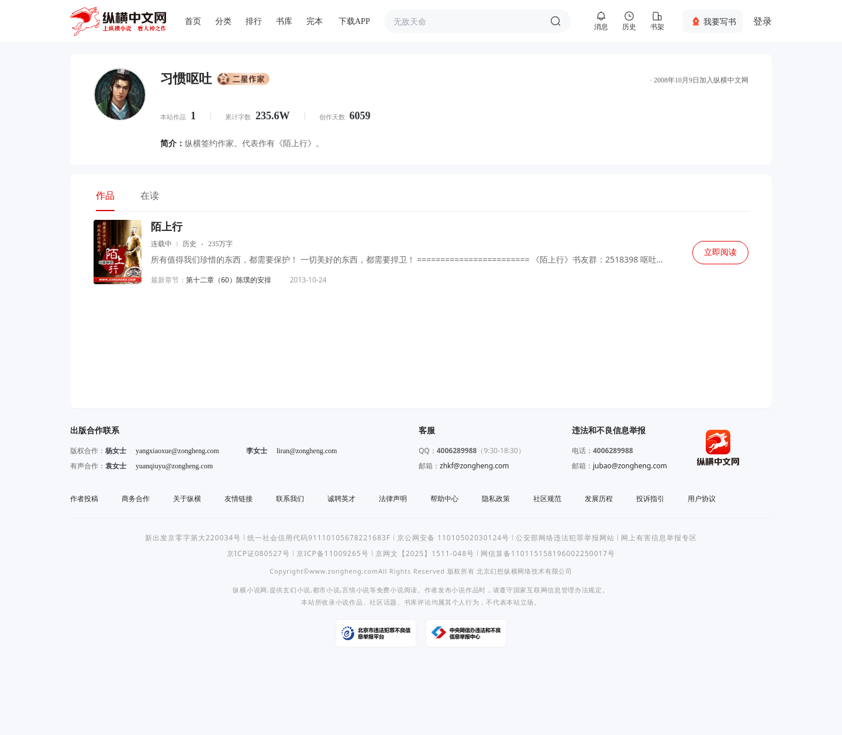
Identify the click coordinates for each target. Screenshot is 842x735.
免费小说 (390, 589)
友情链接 (239, 498)
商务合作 (136, 498)
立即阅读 (720, 252)
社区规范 (547, 498)
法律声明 (393, 498)
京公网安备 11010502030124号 (453, 538)
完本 (314, 21)
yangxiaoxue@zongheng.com (177, 451)
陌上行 (166, 227)
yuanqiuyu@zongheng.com (174, 466)
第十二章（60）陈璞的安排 (228, 280)
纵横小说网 (250, 589)
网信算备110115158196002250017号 (548, 553)
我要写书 (719, 21)
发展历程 (599, 498)
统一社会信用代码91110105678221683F (319, 538)
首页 (193, 21)
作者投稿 (84, 498)
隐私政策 (496, 498)
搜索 (555, 21)
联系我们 (290, 498)
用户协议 (702, 498)
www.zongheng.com (343, 571)
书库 (284, 21)
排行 (254, 21)
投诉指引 (650, 498)
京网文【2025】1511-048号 (424, 553)
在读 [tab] (149, 195)
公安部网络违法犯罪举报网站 (565, 538)
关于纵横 (187, 498)
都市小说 (326, 589)
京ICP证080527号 (258, 553)
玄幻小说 (296, 589)
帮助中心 (444, 498)
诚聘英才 (341, 498)
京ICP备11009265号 (332, 553)
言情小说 (356, 589)
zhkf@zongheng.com (474, 466)
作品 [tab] (105, 195)
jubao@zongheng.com (630, 466)
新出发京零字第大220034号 (193, 538)
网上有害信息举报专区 (659, 538)
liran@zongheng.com (307, 451)
